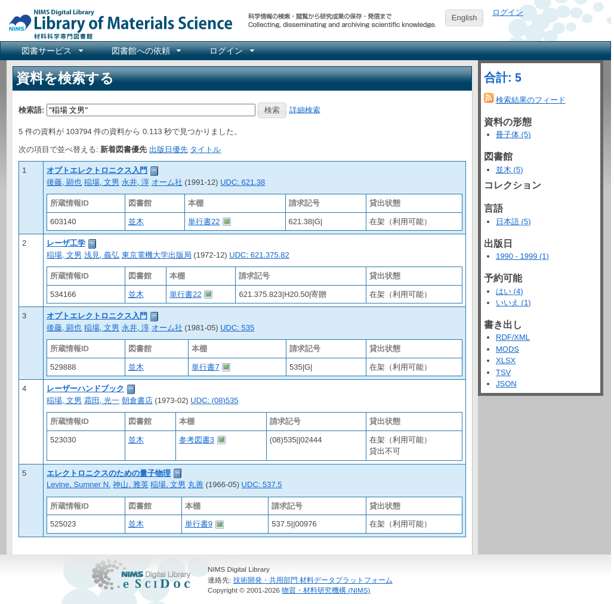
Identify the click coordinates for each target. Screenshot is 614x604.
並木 (136, 221)
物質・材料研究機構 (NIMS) (326, 590)
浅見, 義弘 (101, 254)
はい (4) (509, 291)
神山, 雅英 (130, 484)
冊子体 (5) (513, 134)
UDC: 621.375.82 (259, 254)
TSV (503, 372)
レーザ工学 (66, 242)
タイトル (205, 149)
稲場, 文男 (101, 182)
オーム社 (167, 182)
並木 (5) (509, 169)
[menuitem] (51, 51)
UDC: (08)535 (214, 400)
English (464, 17)
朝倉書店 (137, 400)
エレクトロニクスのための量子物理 (109, 473)
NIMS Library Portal (117, 23)
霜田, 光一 (101, 400)
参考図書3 (196, 439)
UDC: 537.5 (262, 484)
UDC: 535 (237, 327)
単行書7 (205, 367)
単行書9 (198, 523)
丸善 (195, 484)
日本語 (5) (513, 221)
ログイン (507, 12)
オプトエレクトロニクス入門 (97, 170)
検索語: (31, 109)
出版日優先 (168, 149)
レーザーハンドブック (85, 388)
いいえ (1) (513, 302)
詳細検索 (304, 109)
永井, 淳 (135, 182)
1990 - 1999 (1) (522, 256)
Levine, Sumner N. (79, 484)
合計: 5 (503, 77)
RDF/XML (513, 337)
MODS (507, 349)
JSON (506, 383)
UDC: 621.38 (242, 182)
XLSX (506, 360)
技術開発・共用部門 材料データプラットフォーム (313, 580)
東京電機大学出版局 (157, 254)
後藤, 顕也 (64, 182)
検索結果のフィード (531, 99)
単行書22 (204, 221)
